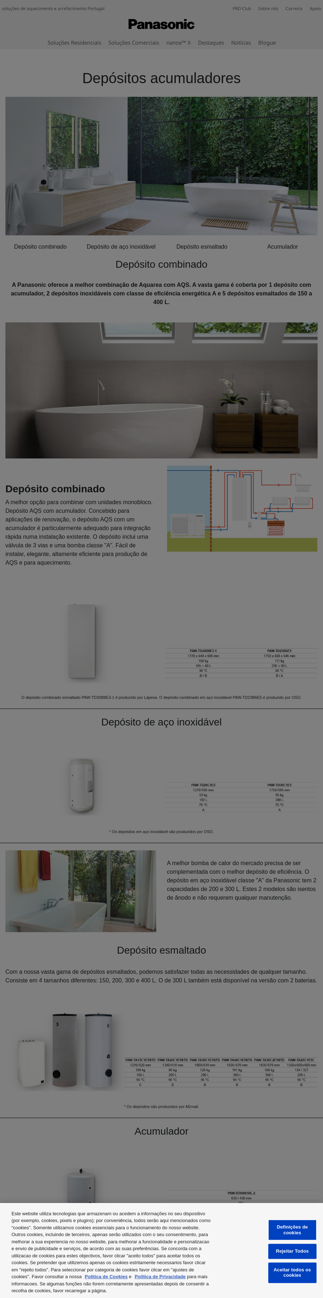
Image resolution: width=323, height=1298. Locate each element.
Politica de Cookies (106, 1276)
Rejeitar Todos (292, 1251)
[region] (161, 1250)
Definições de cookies (292, 1229)
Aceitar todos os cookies (292, 1272)
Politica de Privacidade (160, 1276)
